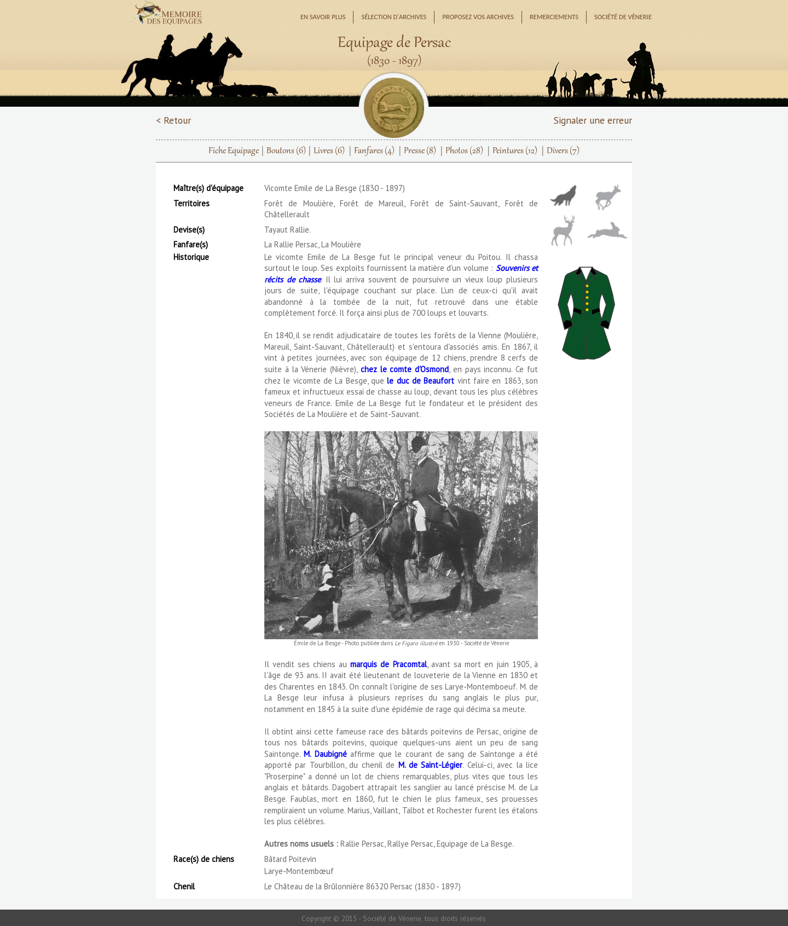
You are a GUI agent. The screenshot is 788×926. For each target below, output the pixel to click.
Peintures (515, 151)
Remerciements (554, 17)
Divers (563, 151)
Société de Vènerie (623, 17)
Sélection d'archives (393, 17)
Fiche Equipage (233, 151)
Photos (464, 151)
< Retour (173, 120)
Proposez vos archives (478, 17)
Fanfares (374, 151)
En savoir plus (323, 17)
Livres (329, 151)
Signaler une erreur (593, 120)
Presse (420, 151)
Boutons (286, 151)
